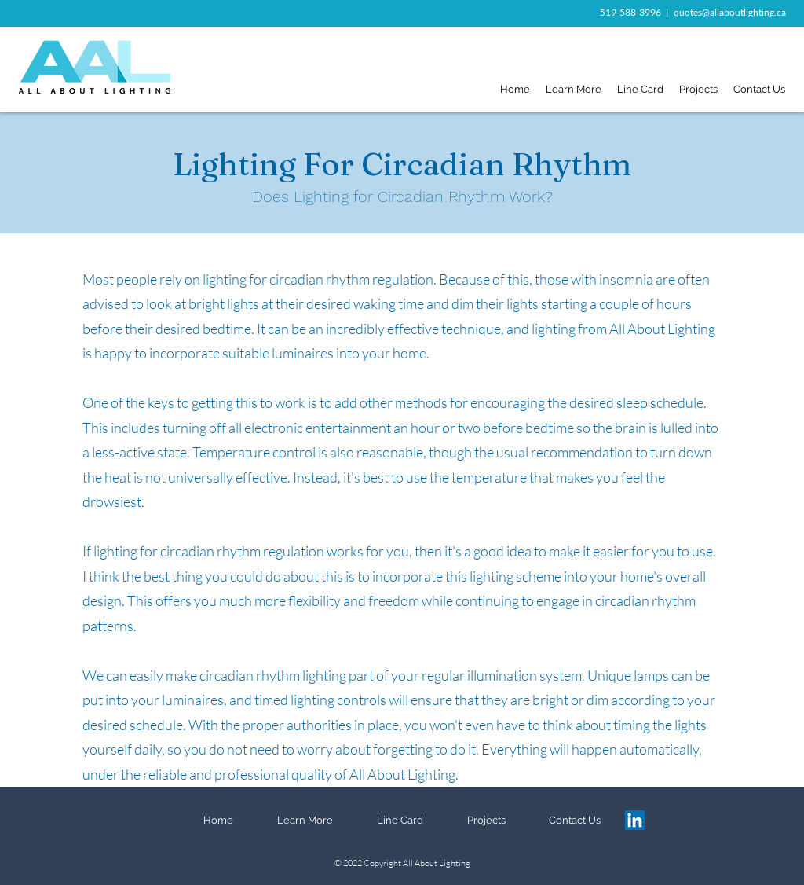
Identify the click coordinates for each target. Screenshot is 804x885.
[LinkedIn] (635, 820)
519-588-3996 (630, 12)
